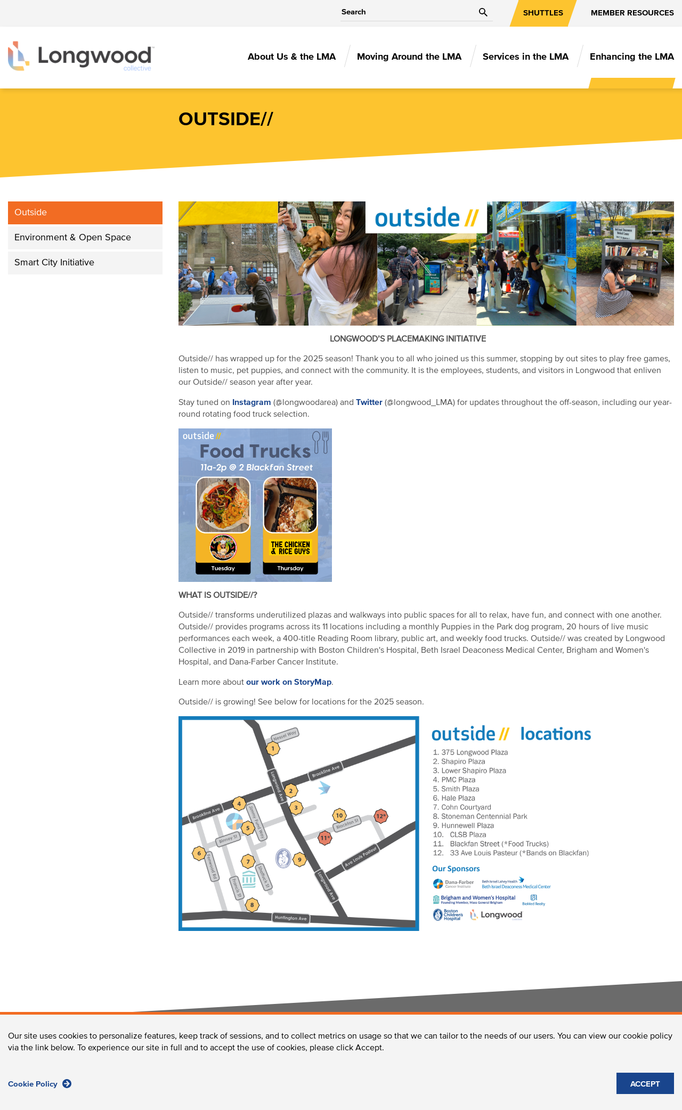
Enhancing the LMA (632, 57)
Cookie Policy (39, 1083)
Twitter (369, 402)
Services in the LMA (526, 57)
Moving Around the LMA (409, 57)
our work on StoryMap (288, 682)
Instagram (251, 402)
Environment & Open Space (72, 237)
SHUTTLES (543, 13)
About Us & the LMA (292, 57)
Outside (30, 212)
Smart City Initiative (54, 263)
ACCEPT (645, 1084)
